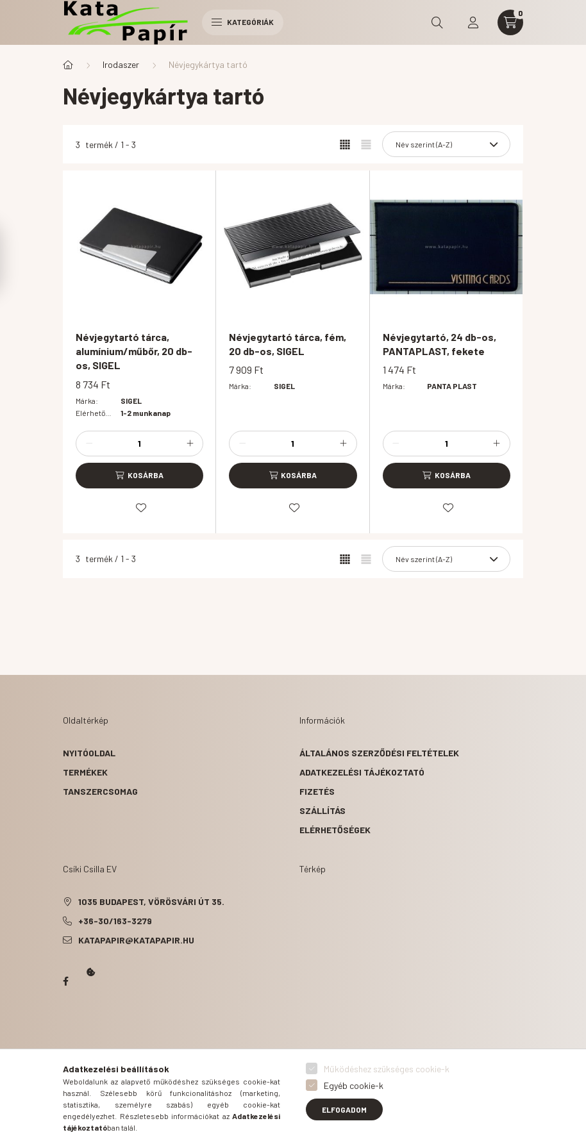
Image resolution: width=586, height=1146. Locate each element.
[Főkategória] (68, 65)
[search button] (437, 22)
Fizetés (317, 791)
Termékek (85, 772)
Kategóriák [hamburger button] (243, 21)
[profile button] (473, 22)
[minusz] (89, 443)
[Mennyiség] (140, 443)
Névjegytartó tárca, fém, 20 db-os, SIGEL (287, 344)
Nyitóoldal (89, 752)
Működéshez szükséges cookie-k (386, 1068)
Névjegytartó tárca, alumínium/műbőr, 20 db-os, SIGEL (134, 351)
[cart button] (510, 22)
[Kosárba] (139, 475)
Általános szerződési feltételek (379, 752)
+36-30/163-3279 (115, 920)
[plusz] (189, 443)
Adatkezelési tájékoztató (361, 772)
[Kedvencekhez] (141, 507)
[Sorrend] (446, 144)
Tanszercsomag (100, 791)
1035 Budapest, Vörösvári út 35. (151, 901)
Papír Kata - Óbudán (65, 981)
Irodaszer (121, 64)
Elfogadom (344, 1109)
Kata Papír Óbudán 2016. (65, 1031)
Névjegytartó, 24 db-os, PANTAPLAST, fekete (439, 344)
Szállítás (322, 810)
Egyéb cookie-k (353, 1085)
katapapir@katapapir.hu (136, 939)
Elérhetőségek (335, 829)
